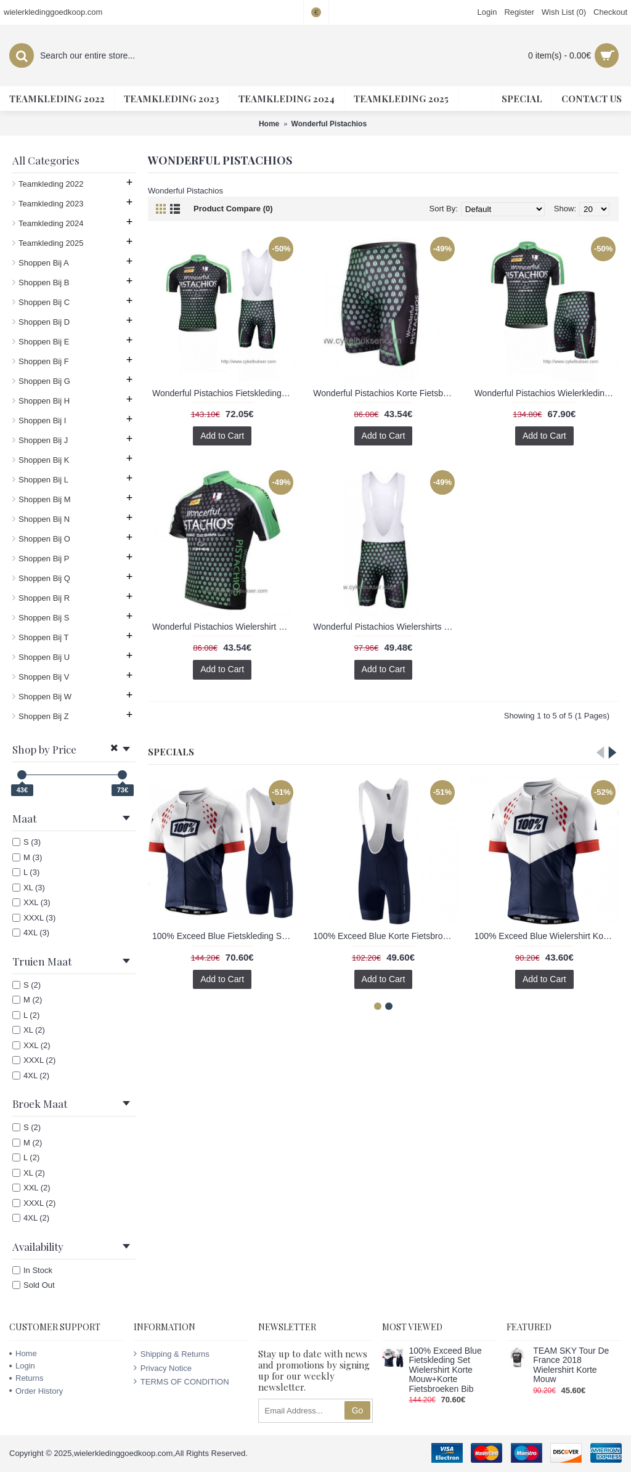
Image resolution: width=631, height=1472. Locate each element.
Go (358, 1410)
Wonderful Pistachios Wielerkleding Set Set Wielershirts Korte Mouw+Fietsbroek (546, 393)
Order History (36, 1391)
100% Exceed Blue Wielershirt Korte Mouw (546, 936)
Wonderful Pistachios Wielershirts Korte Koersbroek (385, 627)
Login (22, 1365)
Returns (26, 1378)
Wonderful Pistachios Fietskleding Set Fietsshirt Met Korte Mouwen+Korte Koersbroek (224, 393)
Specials (171, 752)
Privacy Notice (163, 1368)
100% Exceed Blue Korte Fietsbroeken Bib (385, 936)
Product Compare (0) (233, 208)
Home (23, 1353)
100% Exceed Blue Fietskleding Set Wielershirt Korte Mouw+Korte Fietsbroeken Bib (224, 936)
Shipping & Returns (172, 1354)
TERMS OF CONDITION (181, 1381)
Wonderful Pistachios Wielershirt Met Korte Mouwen (224, 627)
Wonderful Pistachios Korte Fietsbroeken (385, 393)
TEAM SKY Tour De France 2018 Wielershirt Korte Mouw (571, 1365)
